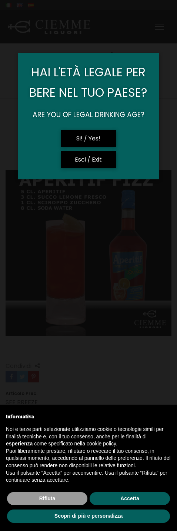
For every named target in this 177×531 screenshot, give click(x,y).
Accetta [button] (129, 498)
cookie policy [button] (101, 444)
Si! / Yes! (88, 138)
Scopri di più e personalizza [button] (88, 516)
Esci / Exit (88, 159)
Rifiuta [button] (47, 498)
